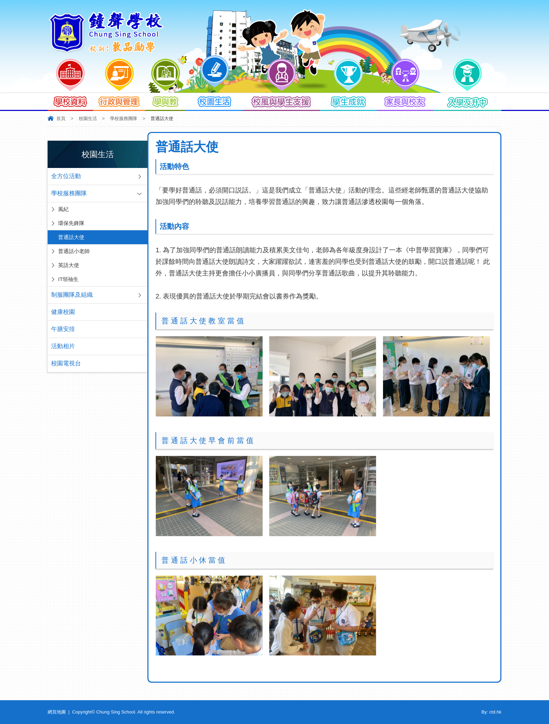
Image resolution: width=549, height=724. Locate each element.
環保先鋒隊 (71, 223)
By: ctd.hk (491, 712)
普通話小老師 (74, 251)
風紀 (63, 209)
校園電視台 (66, 363)
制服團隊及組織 (72, 294)
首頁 (60, 118)
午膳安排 (63, 329)
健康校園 (63, 312)
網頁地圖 (57, 712)
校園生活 (88, 118)
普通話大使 (71, 237)
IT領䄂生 (68, 279)
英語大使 (68, 265)
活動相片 (63, 346)
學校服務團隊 (123, 118)
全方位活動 (66, 176)
